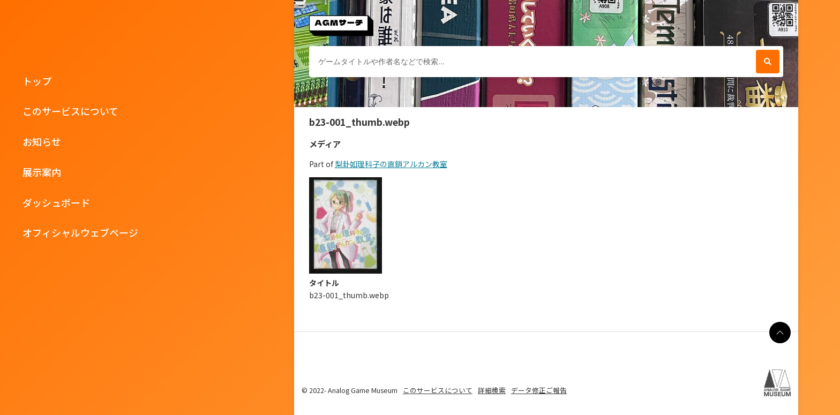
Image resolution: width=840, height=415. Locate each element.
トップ (36, 81)
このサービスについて (70, 111)
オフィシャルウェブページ (80, 232)
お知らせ (41, 141)
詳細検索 (492, 390)
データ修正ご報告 (539, 390)
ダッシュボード (56, 202)
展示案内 (41, 172)
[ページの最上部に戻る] (780, 332)
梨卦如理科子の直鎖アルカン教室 (391, 164)
